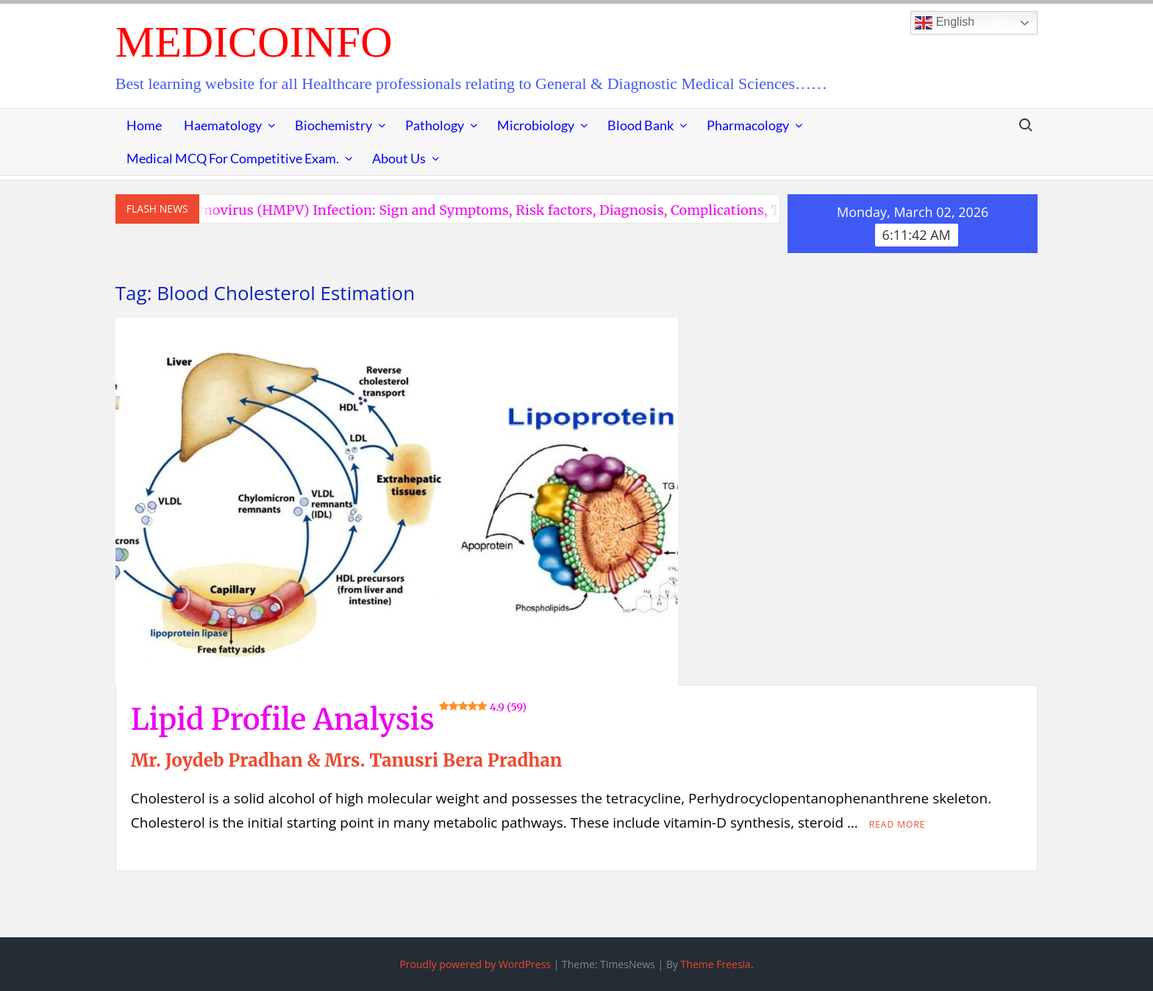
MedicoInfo (254, 42)
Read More (897, 824)
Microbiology (535, 125)
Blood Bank (640, 125)
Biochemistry (333, 125)
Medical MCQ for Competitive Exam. (232, 158)
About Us (399, 158)
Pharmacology (748, 125)
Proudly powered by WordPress (475, 964)
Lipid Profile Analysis (328, 719)
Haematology (223, 125)
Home (144, 125)
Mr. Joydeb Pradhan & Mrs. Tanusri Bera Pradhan (346, 760)
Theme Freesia (716, 964)
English (944, 23)
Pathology (434, 125)
